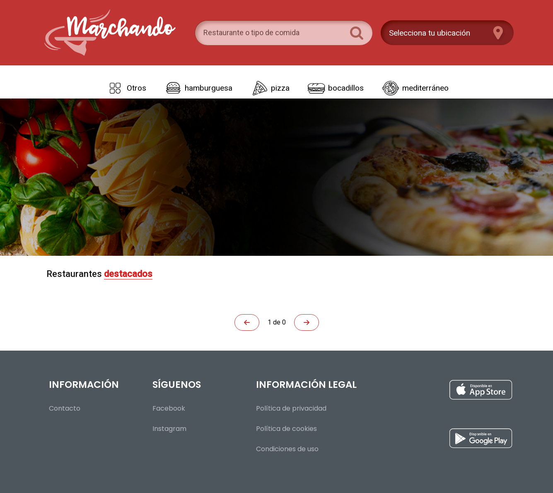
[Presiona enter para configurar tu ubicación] (447, 32)
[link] (125, 88)
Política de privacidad (291, 408)
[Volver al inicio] (109, 32)
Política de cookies (286, 428)
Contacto (64, 408)
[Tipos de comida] (276, 82)
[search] (273, 33)
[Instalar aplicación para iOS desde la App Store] (436, 392)
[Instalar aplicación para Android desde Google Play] (436, 440)
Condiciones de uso (287, 449)
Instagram (169, 428)
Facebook (168, 408)
